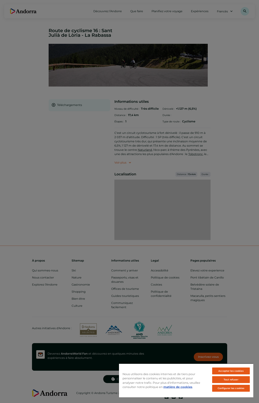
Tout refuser (231, 379)
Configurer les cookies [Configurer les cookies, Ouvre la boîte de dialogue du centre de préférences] (231, 388)
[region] (186, 380)
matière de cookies (177, 387)
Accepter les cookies (231, 370)
